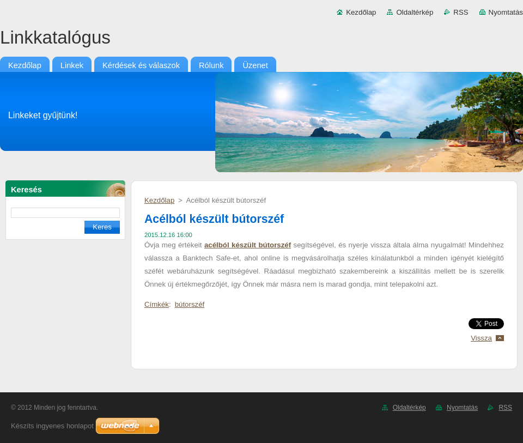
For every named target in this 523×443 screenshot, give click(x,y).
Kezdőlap (361, 12)
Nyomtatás (506, 12)
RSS (460, 12)
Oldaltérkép (414, 12)
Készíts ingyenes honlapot (52, 426)
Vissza (481, 338)
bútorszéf (190, 304)
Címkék (156, 304)
